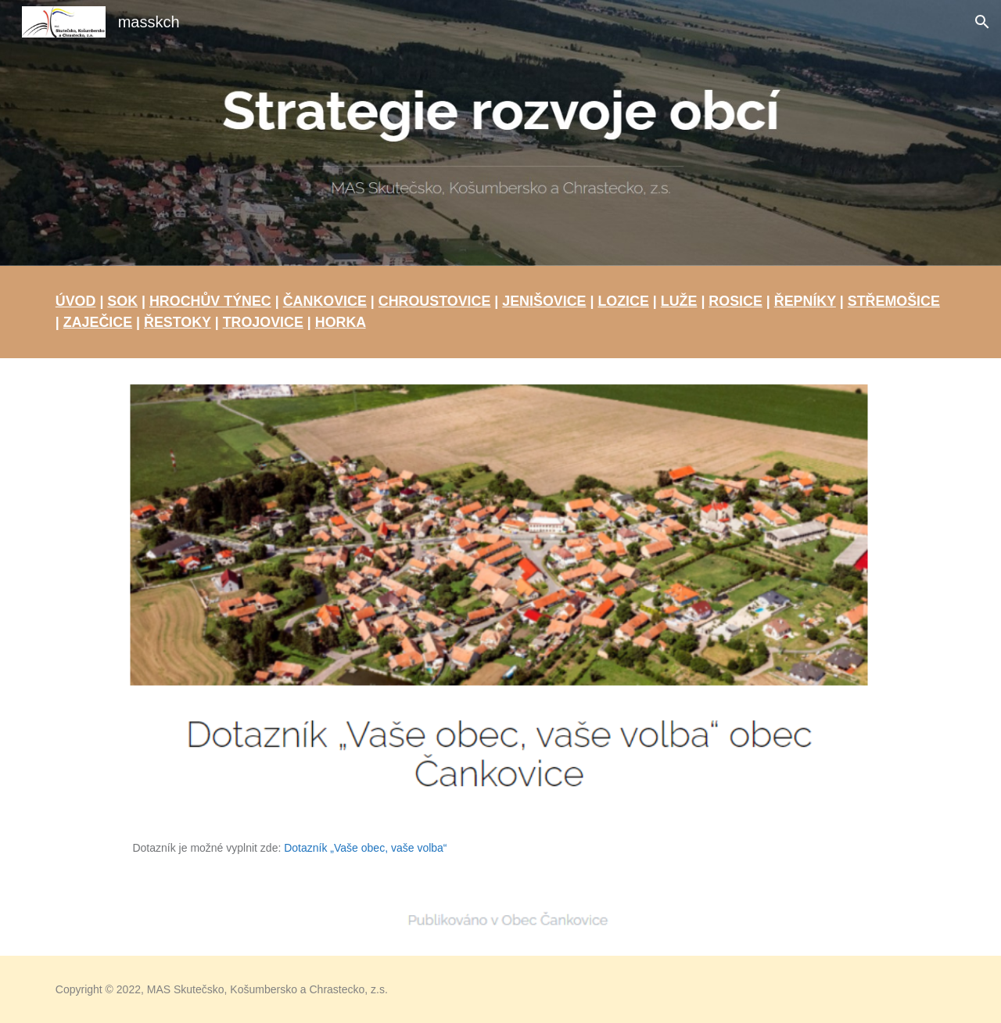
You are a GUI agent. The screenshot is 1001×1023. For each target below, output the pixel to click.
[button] (982, 22)
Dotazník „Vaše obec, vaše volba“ (365, 848)
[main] (500, 312)
